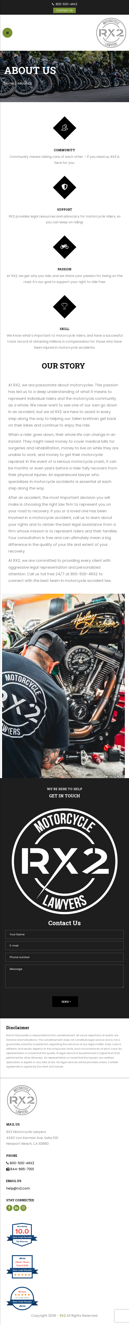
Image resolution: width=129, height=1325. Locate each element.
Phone (11, 1156)
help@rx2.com (18, 1188)
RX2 (63, 1315)
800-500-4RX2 (64, 4)
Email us (13, 1181)
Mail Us (13, 1124)
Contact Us (64, 10)
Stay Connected (20, 1200)
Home (9, 83)
